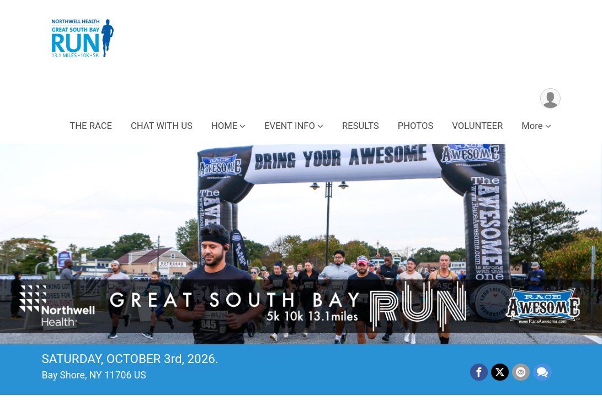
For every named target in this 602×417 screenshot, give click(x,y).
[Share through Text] (542, 372)
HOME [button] (224, 126)
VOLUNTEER (477, 126)
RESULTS (360, 126)
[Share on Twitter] (500, 372)
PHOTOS (416, 126)
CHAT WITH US (162, 126)
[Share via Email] (521, 372)
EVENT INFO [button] (289, 126)
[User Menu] (550, 98)
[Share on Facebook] (479, 372)
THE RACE (91, 126)
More (531, 126)
